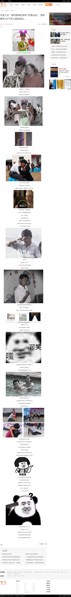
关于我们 (60, 595)
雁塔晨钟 (54, 572)
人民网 (19, 575)
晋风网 (46, 572)
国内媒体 (25, 590)
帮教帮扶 (33, 588)
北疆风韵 (15, 572)
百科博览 (35, 4)
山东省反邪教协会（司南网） (38, 572)
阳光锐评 (12, 10)
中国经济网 (14, 575)
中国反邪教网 (9, 572)
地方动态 (25, 584)
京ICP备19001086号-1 (10, 595)
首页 (2, 10)
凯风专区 (7, 10)
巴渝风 (62, 572)
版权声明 (69, 595)
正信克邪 (11, 4)
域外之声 (17, 590)
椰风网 (58, 572)
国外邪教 (17, 592)
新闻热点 (17, 4)
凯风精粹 (33, 590)
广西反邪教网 (20, 572)
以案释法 (33, 586)
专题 (25, 586)
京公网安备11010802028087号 (20, 595)
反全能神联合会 (10, 573)
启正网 (65, 572)
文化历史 (29, 4)
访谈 (17, 584)
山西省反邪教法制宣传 (28, 572)
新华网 (22, 575)
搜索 (69, 5)
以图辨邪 (17, 586)
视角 (25, 588)
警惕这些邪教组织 (27, 592)
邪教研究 (17, 588)
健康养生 (23, 4)
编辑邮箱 (64, 595)
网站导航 (9, 1)
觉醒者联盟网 (16, 573)
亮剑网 (50, 572)
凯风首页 (2, 1)
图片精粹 (41, 4)
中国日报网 (9, 575)
